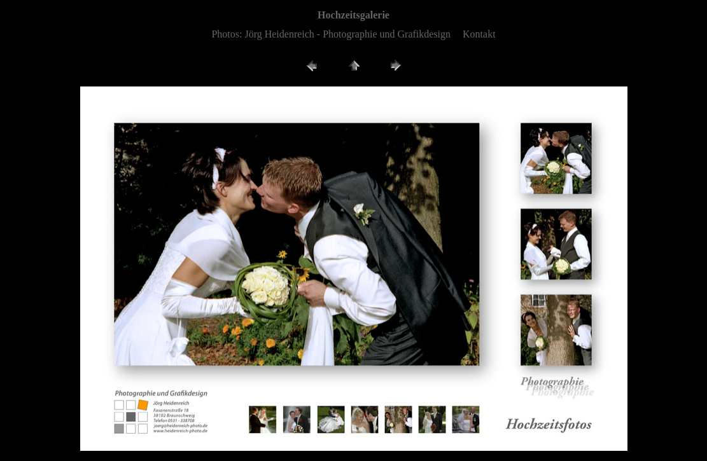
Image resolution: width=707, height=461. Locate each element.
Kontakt (479, 34)
